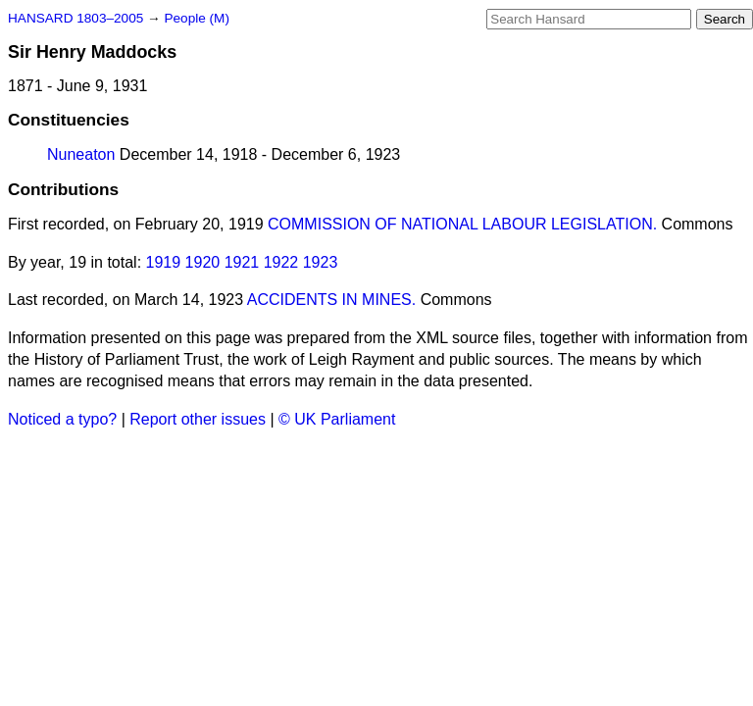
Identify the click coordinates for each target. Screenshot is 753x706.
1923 (320, 262)
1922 (281, 262)
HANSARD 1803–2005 (75, 18)
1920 (203, 262)
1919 (163, 262)
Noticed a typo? (62, 419)
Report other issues (197, 419)
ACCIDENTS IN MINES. (331, 299)
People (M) (196, 18)
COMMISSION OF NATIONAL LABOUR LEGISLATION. (462, 224)
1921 (242, 262)
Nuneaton (81, 154)
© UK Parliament (336, 419)
